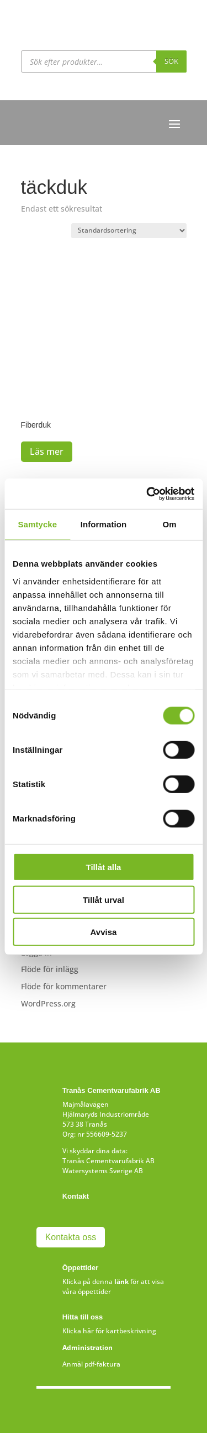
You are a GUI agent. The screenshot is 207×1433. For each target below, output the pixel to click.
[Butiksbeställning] (129, 230)
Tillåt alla (103, 867)
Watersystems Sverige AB (102, 1170)
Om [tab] (170, 524)
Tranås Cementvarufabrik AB (108, 1160)
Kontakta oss (71, 1237)
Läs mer (46, 451)
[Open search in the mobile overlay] (104, 61)
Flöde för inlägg (49, 969)
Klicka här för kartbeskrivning (109, 1331)
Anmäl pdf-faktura (91, 1364)
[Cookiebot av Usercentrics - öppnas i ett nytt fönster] (147, 493)
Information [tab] (104, 524)
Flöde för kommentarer (64, 986)
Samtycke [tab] (37, 524)
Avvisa (104, 932)
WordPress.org (48, 1003)
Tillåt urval (103, 899)
